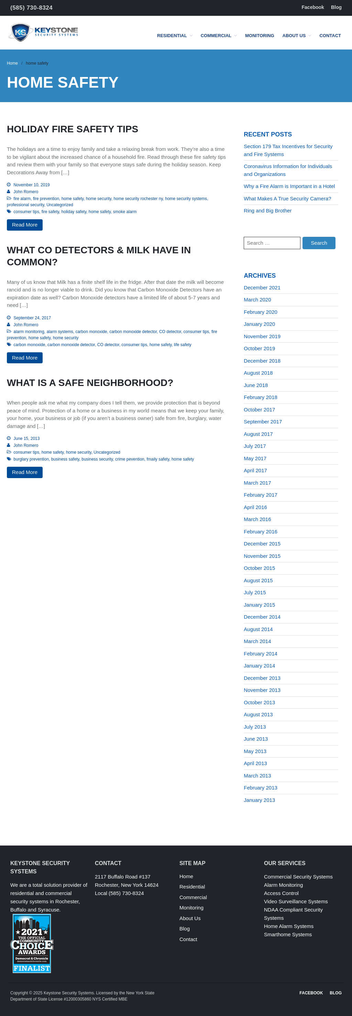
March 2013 (257, 775)
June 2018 (256, 385)
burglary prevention (31, 459)
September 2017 (263, 421)
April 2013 (255, 763)
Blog (336, 7)
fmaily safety (157, 459)
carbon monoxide (91, 331)
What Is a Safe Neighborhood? (90, 382)
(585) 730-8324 (31, 7)
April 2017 (255, 470)
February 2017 (260, 495)
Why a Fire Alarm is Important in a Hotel (289, 186)
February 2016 (260, 531)
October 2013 (259, 702)
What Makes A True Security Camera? (287, 198)
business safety (65, 459)
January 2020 (259, 324)
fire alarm (22, 198)
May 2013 (255, 751)
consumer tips (26, 211)
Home (12, 63)
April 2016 (255, 507)
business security (97, 459)
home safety (73, 198)
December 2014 (262, 617)
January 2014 (259, 666)
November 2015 (262, 556)
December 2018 (262, 361)
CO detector (170, 331)
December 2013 (262, 678)
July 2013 (255, 727)
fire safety (50, 211)
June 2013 (256, 739)
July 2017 (255, 446)
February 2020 (260, 312)
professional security (25, 204)
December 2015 (262, 543)
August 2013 (258, 714)
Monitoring (259, 35)
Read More (24, 225)
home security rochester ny (138, 198)
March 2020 (257, 299)
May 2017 (255, 458)
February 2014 (260, 653)
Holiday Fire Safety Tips (72, 129)
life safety (182, 344)
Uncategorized (59, 204)
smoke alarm (125, 211)
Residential (172, 35)
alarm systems (59, 331)
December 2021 (262, 287)
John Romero (25, 191)
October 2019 (259, 348)
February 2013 (260, 788)
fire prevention (46, 198)
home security (98, 198)
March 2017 (257, 483)
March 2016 (257, 519)
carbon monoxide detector (133, 331)
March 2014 (257, 641)
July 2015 (255, 592)
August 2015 (258, 580)
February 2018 (260, 397)
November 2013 (262, 690)
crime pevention (129, 459)
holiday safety (74, 211)
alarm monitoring (28, 331)
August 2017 (258, 434)
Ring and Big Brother (268, 210)
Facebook (313, 7)
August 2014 (258, 629)
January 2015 (259, 605)
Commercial (216, 35)
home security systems (186, 198)
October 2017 (259, 409)
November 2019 (262, 336)
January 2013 (259, 800)
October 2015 (259, 568)
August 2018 (258, 373)
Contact (330, 35)
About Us (294, 35)
